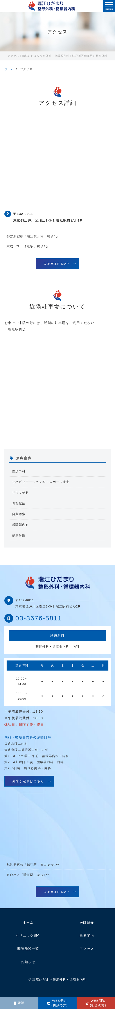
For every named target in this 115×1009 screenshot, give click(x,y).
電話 (19, 1003)
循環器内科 (20, 525)
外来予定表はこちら (28, 781)
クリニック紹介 (28, 935)
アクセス (87, 949)
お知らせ (28, 962)
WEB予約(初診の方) (57, 1003)
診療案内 (87, 935)
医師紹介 (87, 922)
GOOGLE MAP (56, 264)
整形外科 (19, 471)
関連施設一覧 (28, 949)
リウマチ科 (20, 492)
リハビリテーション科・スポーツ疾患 (41, 482)
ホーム (28, 922)
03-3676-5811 (38, 618)
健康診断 (19, 535)
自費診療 (19, 514)
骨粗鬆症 (19, 503)
